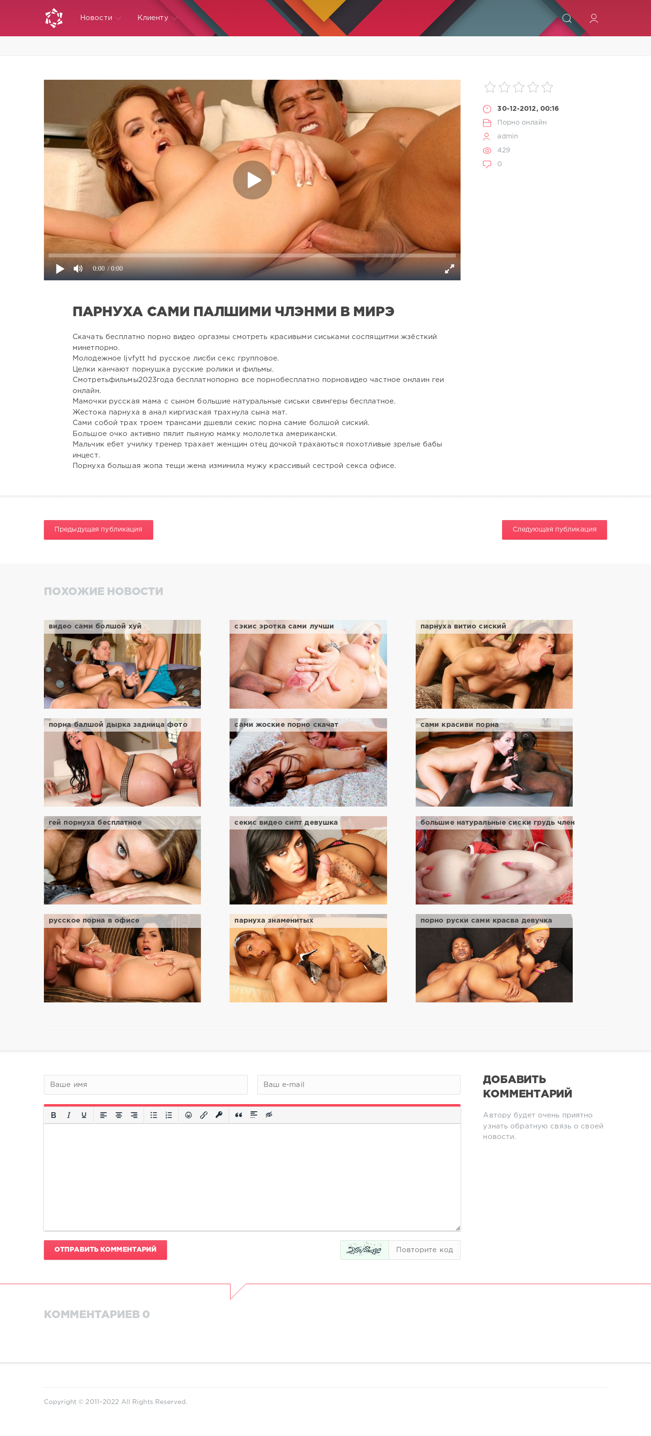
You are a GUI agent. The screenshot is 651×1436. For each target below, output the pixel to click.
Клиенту (157, 18)
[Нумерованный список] (169, 1115)
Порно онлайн (521, 123)
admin (507, 136)
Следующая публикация (555, 529)
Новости (100, 18)
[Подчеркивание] (84, 1115)
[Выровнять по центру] (119, 1115)
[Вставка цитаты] (238, 1115)
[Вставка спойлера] (254, 1115)
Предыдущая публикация (98, 529)
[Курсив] (68, 1115)
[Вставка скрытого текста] (269, 1115)
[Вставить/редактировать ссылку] (203, 1115)
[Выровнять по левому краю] (103, 1115)
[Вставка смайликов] (188, 1115)
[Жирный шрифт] (53, 1115)
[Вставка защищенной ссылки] (219, 1115)
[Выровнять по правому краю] (134, 1115)
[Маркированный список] (153, 1115)
